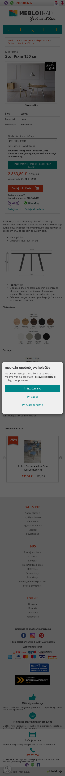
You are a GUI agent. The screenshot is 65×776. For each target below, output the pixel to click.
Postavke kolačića (43, 376)
